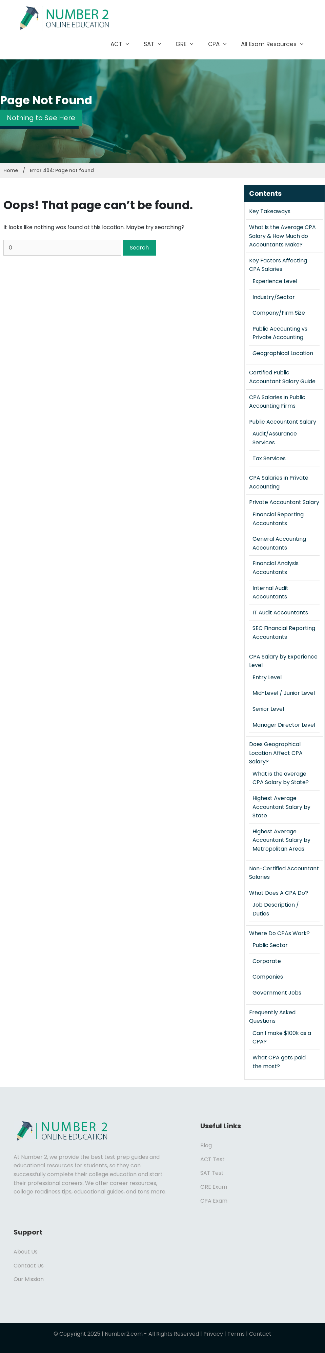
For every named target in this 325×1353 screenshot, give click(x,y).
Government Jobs (276, 993)
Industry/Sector (273, 297)
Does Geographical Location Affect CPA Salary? (276, 752)
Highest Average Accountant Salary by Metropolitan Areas (281, 840)
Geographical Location (282, 353)
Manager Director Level (283, 725)
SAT (156, 44)
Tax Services (269, 458)
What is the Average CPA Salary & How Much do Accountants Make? (282, 235)
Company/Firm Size (278, 313)
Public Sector (270, 945)
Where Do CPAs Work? (279, 933)
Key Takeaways (269, 211)
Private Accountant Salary (284, 502)
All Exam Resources (276, 44)
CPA (221, 44)
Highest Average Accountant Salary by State (281, 806)
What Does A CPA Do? (278, 893)
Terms (236, 1334)
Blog (206, 1145)
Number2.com (124, 1334)
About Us (26, 1252)
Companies (267, 977)
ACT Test (212, 1159)
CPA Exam (213, 1201)
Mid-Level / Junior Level (283, 693)
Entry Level (267, 677)
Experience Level (274, 281)
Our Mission (29, 1279)
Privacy (213, 1334)
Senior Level (268, 709)
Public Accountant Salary (282, 422)
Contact (260, 1334)
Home (10, 170)
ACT (123, 44)
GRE (188, 44)
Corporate (266, 961)
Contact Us (29, 1265)
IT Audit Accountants (280, 612)
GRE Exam (213, 1187)
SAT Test (212, 1173)
